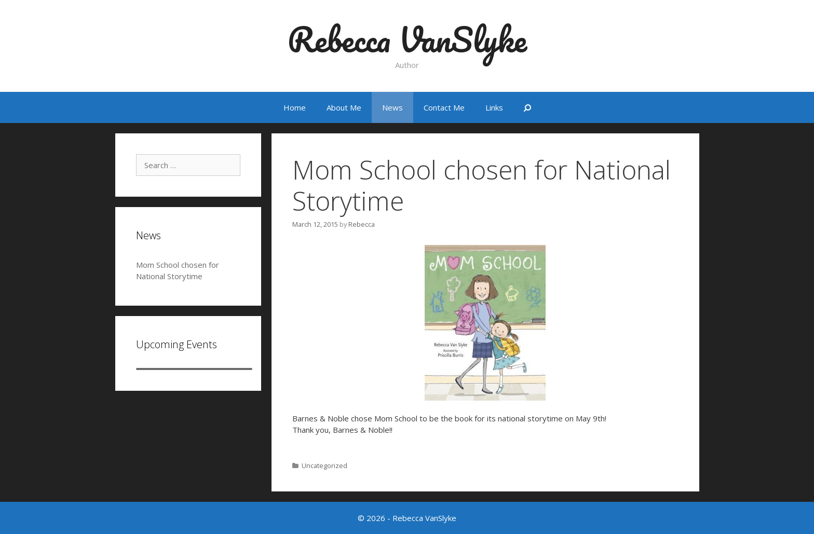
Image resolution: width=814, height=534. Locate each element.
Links (494, 107)
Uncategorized (324, 465)
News (392, 107)
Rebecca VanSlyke (407, 39)
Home (294, 107)
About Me (344, 107)
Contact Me (444, 107)
